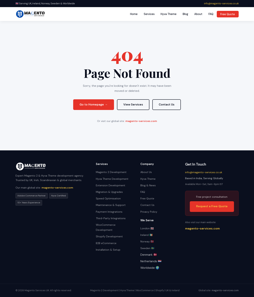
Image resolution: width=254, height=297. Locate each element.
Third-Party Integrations (111, 218)
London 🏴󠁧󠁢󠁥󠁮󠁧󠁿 (147, 228)
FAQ (211, 14)
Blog (185, 14)
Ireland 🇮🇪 (146, 235)
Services (149, 14)
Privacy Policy (148, 211)
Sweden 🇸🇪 (147, 248)
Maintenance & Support (111, 205)
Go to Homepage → (93, 104)
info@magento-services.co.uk (221, 3)
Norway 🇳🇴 (147, 241)
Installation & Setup (108, 249)
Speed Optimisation (108, 198)
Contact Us (166, 104)
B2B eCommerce (106, 243)
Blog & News (148, 185)
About (198, 14)
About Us (146, 172)
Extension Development (110, 185)
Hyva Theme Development (112, 178)
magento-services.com (141, 121)
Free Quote (227, 14)
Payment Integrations (109, 211)
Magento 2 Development (111, 172)
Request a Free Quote (212, 206)
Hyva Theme (169, 14)
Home (134, 14)
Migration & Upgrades (109, 192)
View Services (133, 104)
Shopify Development (109, 236)
